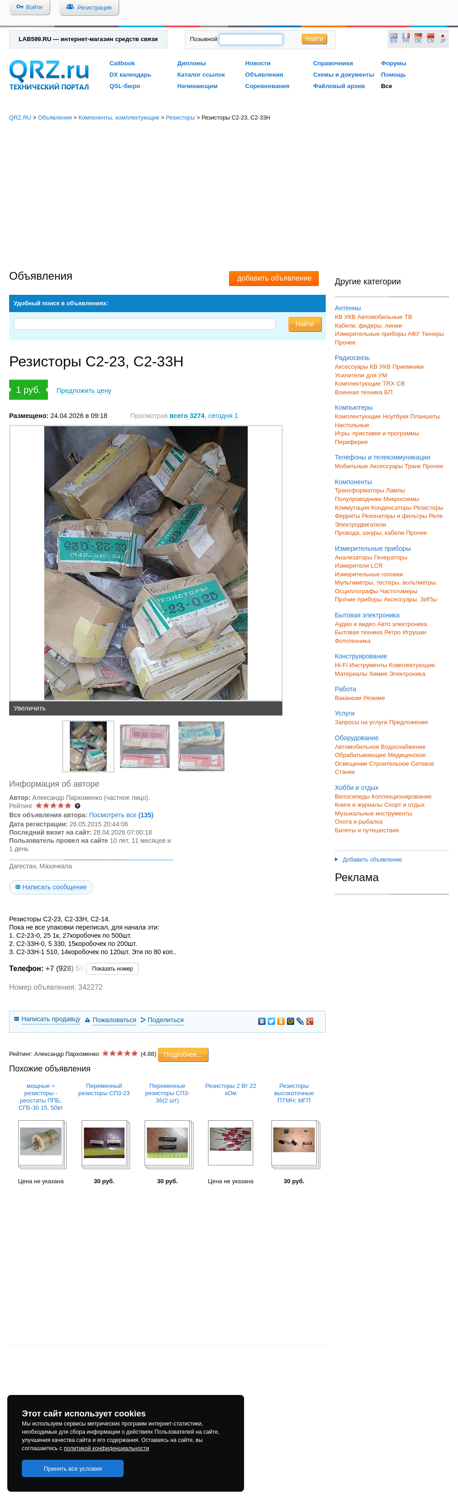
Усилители (349, 375)
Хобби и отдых (357, 787)
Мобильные (351, 466)
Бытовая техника (358, 632)
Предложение (408, 722)
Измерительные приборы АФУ (377, 333)
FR (406, 40)
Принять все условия (73, 1468)
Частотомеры (398, 591)
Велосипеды (352, 796)
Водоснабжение (403, 746)
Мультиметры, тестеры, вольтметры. (386, 582)
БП (388, 392)
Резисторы (180, 117)
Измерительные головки (369, 574)
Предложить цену (84, 390)
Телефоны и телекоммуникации (382, 457)
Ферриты (347, 515)
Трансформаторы (359, 490)
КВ (339, 316)
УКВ (350, 316)
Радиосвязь (352, 357)
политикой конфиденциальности (106, 1448)
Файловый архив (338, 86)
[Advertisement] (229, 196)
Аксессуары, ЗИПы (410, 599)
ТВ (408, 316)
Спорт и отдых (404, 804)
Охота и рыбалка (359, 821)
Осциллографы (356, 591)
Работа (345, 689)
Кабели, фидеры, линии (368, 325)
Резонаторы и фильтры (394, 515)
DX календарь (130, 74)
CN (430, 40)
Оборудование (357, 738)
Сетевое (422, 763)
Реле (435, 515)
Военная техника (358, 392)
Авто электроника (402, 624)
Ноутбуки (396, 416)
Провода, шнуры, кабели (369, 532)
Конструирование (361, 656)
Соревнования (267, 86)
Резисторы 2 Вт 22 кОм (230, 1089)
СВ (400, 383)
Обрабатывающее (360, 755)
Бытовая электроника (367, 615)
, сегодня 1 (204, 415)
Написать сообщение (54, 887)
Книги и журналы (358, 804)
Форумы (393, 63)
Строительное (389, 763)
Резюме (374, 698)
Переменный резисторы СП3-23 (104, 1089)
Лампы (395, 490)
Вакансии (348, 698)
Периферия (351, 442)
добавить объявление (274, 278)
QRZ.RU (20, 117)
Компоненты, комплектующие (118, 117)
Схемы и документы (343, 74)
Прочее (345, 342)
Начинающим (197, 86)
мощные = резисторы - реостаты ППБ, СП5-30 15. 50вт (40, 1096)
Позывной (203, 39)
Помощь (393, 74)
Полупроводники (358, 499)
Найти (314, 38)
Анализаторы (353, 557)
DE (418, 40)
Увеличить (30, 708)
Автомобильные (380, 316)
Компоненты (353, 482)
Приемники (408, 366)
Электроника (407, 673)
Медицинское (407, 755)
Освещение (351, 763)
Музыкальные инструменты (373, 813)
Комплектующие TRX (365, 383)
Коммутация (352, 507)
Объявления (264, 74)
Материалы (351, 673)
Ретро (392, 632)
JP (443, 40)
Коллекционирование (402, 796)
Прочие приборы (358, 599)
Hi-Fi (341, 665)
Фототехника (352, 640)
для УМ (376, 375)
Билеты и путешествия (367, 830)
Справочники (333, 63)
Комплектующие (358, 416)
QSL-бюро (124, 86)
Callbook (122, 63)
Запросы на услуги (361, 722)
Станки (344, 771)
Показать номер (112, 969)
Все (386, 86)
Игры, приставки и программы (377, 433)
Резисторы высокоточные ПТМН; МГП (294, 1093)
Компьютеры (354, 407)
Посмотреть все (121, 815)
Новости (258, 63)
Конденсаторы (391, 507)
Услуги (344, 713)
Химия (378, 673)
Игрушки (414, 632)
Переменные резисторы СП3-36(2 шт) (167, 1093)
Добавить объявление (368, 860)
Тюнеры (433, 333)
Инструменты (368, 665)
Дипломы (191, 63)
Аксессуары (351, 366)
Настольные (352, 425)
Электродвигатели (360, 524)
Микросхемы (401, 499)
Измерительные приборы (373, 548)
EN (393, 40)
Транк (413, 466)
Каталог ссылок (201, 74)
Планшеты (425, 416)
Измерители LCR (359, 565)
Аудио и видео (355, 624)
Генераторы (390, 557)
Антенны (348, 308)
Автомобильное (357, 746)
